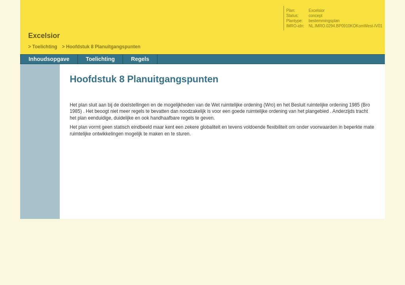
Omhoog (40, 145)
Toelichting (44, 46)
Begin (40, 109)
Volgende (40, 133)
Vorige (40, 121)
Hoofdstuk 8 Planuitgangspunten (103, 46)
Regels (140, 59)
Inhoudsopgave (48, 59)
